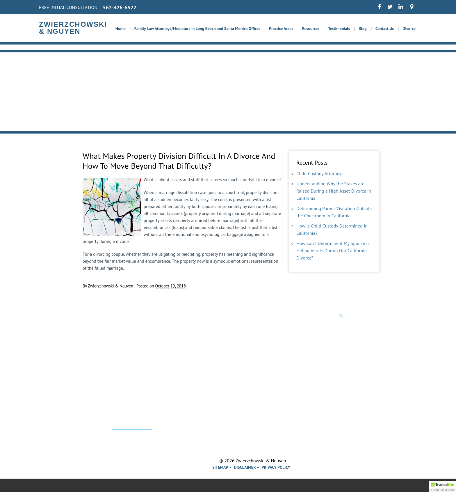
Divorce (409, 28)
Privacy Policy (276, 467)
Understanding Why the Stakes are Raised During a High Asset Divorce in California (333, 191)
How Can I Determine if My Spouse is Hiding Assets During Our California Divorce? (332, 250)
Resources (311, 28)
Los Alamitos (232, 419)
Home (120, 28)
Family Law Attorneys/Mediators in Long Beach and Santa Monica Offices (197, 28)
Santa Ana (315, 419)
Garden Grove (319, 412)
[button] (442, 486)
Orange (268, 419)
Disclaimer (245, 467)
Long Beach (273, 412)
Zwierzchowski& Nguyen (106, 320)
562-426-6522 (119, 7)
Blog (362, 28)
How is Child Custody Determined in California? (332, 229)
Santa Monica (186, 412)
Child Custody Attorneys (319, 173)
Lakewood (182, 419)
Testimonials (339, 28)
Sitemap (220, 467)
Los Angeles (231, 412)
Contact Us (384, 28)
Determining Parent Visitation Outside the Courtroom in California (334, 212)
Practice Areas (281, 28)
